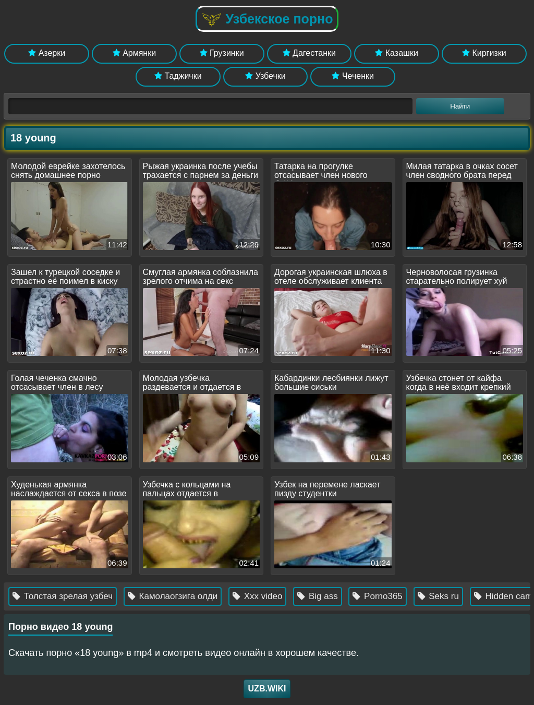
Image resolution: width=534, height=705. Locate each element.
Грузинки (222, 53)
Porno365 (382, 596)
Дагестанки (309, 53)
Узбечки (265, 75)
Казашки (396, 53)
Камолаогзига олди (177, 596)
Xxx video (262, 596)
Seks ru (442, 596)
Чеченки (352, 75)
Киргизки (484, 53)
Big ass (322, 596)
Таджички (178, 75)
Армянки (134, 53)
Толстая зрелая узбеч (67, 596)
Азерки (46, 53)
